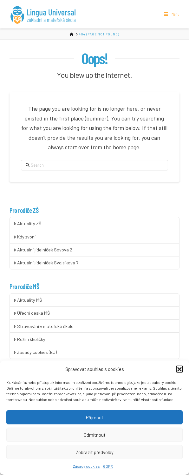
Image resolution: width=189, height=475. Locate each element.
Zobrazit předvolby (95, 455)
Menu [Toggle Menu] (171, 14)
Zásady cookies (86, 469)
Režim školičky (29, 339)
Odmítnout (95, 438)
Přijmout (94, 420)
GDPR (108, 469)
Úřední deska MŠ (32, 313)
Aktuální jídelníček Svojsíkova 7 (46, 262)
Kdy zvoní (25, 236)
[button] (179, 372)
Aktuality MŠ (28, 300)
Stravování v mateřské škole (44, 326)
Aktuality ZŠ (27, 223)
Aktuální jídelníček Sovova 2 (43, 249)
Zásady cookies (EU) (35, 352)
